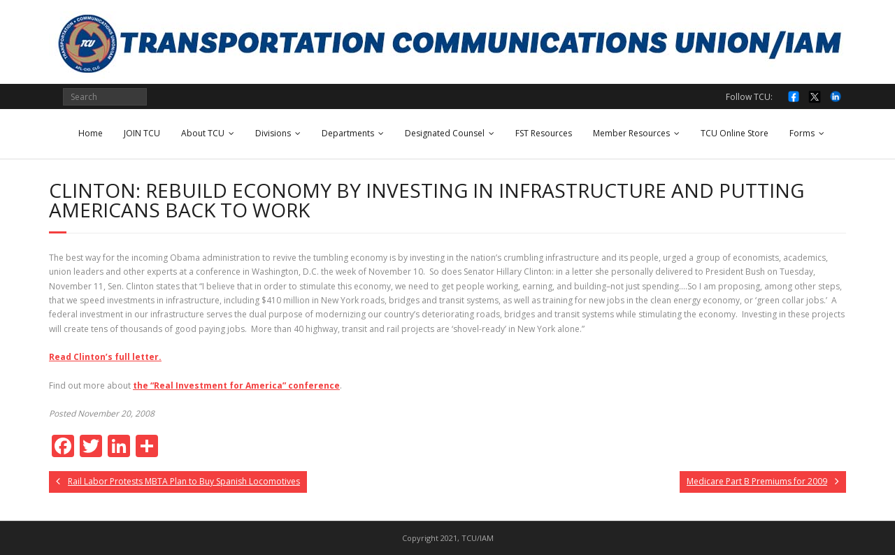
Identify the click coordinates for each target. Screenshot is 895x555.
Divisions (273, 133)
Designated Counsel (445, 133)
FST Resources (543, 133)
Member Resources (631, 133)
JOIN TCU (142, 133)
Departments (348, 133)
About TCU (202, 133)
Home (90, 133)
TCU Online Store (734, 133)
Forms (802, 133)
